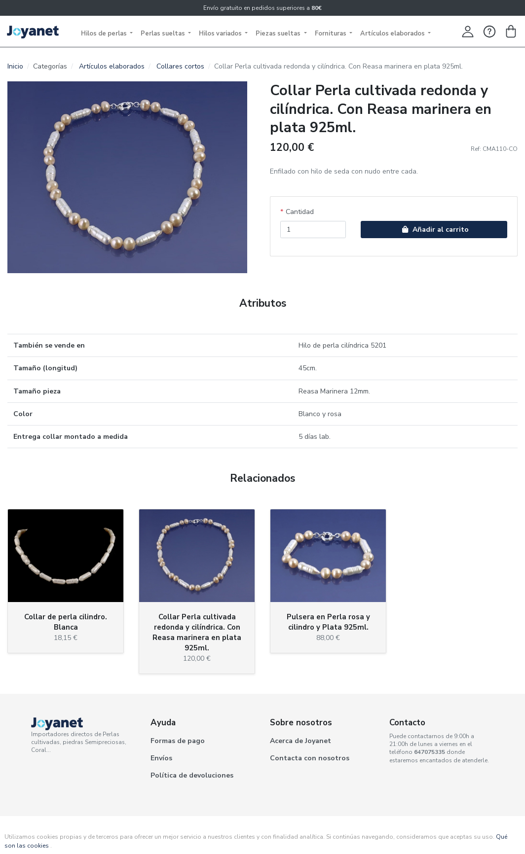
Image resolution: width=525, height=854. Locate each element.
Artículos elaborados (393, 33)
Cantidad (300, 211)
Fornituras (331, 33)
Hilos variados (221, 33)
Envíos (161, 758)
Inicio (15, 66)
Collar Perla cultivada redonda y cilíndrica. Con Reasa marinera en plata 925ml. (196, 632)
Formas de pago (177, 741)
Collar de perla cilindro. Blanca (65, 622)
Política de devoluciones (191, 775)
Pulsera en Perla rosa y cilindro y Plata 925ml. (328, 622)
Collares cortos (180, 66)
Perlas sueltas (164, 33)
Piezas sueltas (279, 33)
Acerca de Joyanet (300, 741)
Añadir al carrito (434, 229)
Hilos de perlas (104, 33)
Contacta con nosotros (309, 758)
